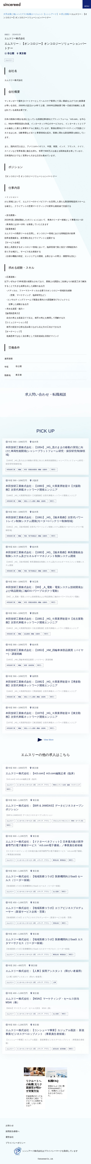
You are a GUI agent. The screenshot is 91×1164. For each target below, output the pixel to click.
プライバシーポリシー (15, 1143)
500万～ (54, 469)
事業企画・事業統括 (59, 860)
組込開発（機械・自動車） (32, 634)
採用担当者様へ (13, 1131)
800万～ (54, 571)
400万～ (64, 923)
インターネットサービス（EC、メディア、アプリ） (33, 785)
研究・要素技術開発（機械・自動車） (36, 469)
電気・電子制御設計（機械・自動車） (36, 536)
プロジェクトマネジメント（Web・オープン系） (68, 821)
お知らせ (10, 1125)
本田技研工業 (11, 469)
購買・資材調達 (29, 665)
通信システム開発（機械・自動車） (35, 501)
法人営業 (56, 891)
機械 (19, 469)
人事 (54, 982)
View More (45, 740)
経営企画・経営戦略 (59, 1049)
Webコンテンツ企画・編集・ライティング (66, 785)
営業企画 (56, 923)
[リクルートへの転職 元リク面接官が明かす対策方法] (34, 1075)
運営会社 (10, 1137)
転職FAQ (53, 1081)
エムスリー (10, 785)
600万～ (71, 860)
